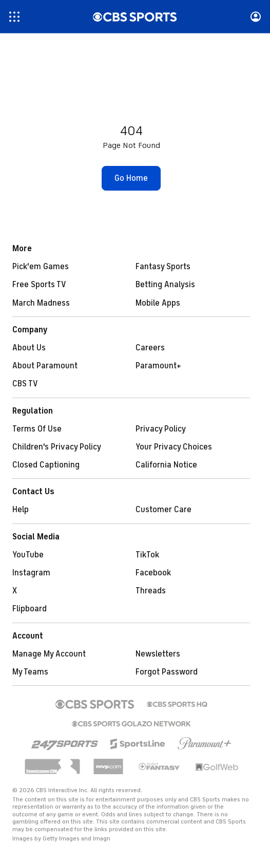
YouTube (28, 555)
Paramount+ (158, 366)
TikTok (147, 555)
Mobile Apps (158, 303)
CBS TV (25, 384)
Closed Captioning (46, 465)
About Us (29, 348)
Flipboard (29, 609)
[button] (131, 178)
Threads (151, 591)
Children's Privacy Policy (56, 447)
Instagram (31, 573)
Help (20, 509)
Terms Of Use (37, 429)
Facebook (153, 573)
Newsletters (158, 654)
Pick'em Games (40, 266)
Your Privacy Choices (174, 447)
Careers (150, 348)
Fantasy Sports (163, 266)
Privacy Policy (161, 429)
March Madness (41, 303)
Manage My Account (49, 654)
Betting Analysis (165, 284)
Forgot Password (167, 672)
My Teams (30, 672)
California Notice (166, 465)
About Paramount (45, 366)
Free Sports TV (39, 284)
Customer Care (163, 509)
